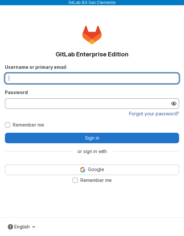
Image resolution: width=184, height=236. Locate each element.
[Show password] (174, 103)
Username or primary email (35, 67)
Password (16, 92)
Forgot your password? (154, 113)
